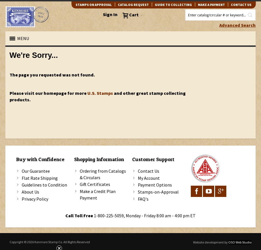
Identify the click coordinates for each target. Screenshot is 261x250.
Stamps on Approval (94, 5)
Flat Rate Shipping (40, 178)
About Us (30, 192)
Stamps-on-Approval (158, 192)
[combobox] (220, 15)
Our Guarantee (36, 171)
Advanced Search (237, 25)
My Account (149, 178)
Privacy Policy (35, 199)
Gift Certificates (95, 184)
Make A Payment (211, 5)
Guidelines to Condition (44, 185)
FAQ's (143, 199)
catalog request (133, 5)
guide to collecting (173, 5)
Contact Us (148, 171)
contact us (241, 5)
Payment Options (155, 185)
